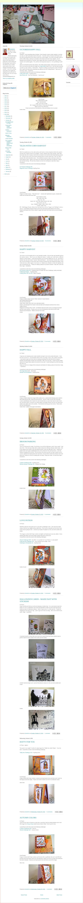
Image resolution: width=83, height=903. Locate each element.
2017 (5, 106)
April (7, 165)
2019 (5, 102)
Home (41, 895)
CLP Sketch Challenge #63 (26, 166)
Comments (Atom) (44, 898)
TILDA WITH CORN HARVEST (33, 146)
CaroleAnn (12, 49)
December (8, 116)
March (7, 167)
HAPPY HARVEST (27, 249)
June (7, 161)
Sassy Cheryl (30, 824)
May (7, 163)
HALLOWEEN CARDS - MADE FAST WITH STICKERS (8, 143)
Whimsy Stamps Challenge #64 (27, 464)
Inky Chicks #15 (23, 75)
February (8, 169)
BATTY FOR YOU (27, 742)
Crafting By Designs (24, 271)
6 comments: (48, 240)
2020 (5, 100)
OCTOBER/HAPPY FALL (30, 49)
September (8, 155)
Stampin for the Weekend (26, 372)
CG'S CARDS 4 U (21, 9)
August (7, 157)
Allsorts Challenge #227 (25, 830)
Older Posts (59, 895)
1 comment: (47, 733)
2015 (5, 110)
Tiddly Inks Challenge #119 (26, 752)
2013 (5, 114)
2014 (5, 112)
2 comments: (48, 514)
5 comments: (48, 593)
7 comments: (48, 137)
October (8, 120)
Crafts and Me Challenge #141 (27, 541)
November (8, 118)
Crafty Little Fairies (24, 73)
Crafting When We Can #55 (26, 273)
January (8, 171)
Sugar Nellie (43, 66)
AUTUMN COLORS (28, 818)
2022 (5, 95)
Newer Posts (24, 895)
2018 (5, 104)
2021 (5, 98)
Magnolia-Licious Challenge (26, 168)
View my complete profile (8, 78)
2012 (5, 174)
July (7, 159)
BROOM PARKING (28, 441)
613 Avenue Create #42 (25, 270)
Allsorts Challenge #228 (25, 540)
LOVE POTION (26, 520)
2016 (5, 108)
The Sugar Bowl (23, 370)
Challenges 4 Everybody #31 (26, 543)
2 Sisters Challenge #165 (25, 462)
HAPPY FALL (25, 350)
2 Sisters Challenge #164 (25, 828)
